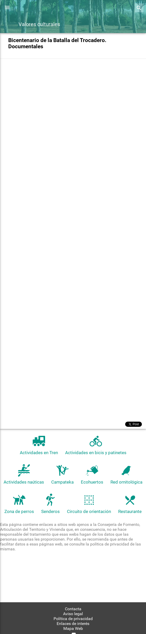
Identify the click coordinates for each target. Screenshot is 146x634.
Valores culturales (39, 24)
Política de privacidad (73, 618)
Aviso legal (73, 613)
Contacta (73, 608)
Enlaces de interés (73, 623)
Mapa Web (73, 628)
